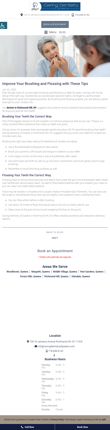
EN (60, 32)
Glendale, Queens (81, 276)
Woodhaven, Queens (17, 271)
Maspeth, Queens (40, 271)
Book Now (82, 427)
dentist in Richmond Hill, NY (21, 107)
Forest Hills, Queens (30, 276)
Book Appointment (55, 24)
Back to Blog (55, 232)
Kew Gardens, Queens (91, 271)
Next (55, 237)
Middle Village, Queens (65, 271)
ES (64, 32)
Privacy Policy (57, 419)
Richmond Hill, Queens (56, 276)
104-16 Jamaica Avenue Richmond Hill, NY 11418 (45, 14)
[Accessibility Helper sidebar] (3, 25)
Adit (104, 419)
